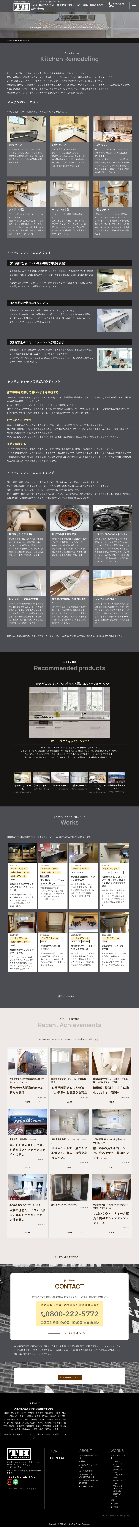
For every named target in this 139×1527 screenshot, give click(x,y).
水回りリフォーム (18, 876)
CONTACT (59, 1457)
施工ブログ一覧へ (66, 996)
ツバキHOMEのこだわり (43, 5)
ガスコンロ (106, 872)
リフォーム (74, 5)
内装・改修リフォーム (20, 872)
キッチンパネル (77, 872)
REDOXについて (86, 1486)
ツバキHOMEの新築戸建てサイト (22, 1488)
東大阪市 (44, 876)
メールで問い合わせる (74, 1333)
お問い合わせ (37, 8)
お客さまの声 (96, 5)
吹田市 (43, 942)
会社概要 (83, 1461)
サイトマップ (125, 1516)
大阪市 (13, 880)
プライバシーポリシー (109, 1516)
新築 (85, 5)
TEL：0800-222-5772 (21, 1476)
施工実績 (61, 5)
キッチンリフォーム (19, 869)
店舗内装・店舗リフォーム (118, 1493)
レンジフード (118, 872)
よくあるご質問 (86, 1471)
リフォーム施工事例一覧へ (66, 1257)
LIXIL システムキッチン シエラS (69, 741)
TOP (54, 1451)
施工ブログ (115, 1507)
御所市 (13, 945)
